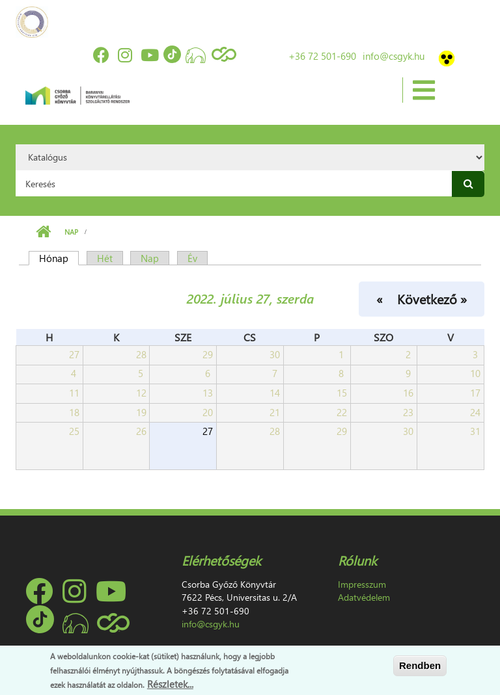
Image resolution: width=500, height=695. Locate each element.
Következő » (432, 298)
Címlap (43, 232)
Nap (71, 232)
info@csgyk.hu (393, 55)
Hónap (59, 258)
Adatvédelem (364, 597)
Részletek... (170, 683)
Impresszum (362, 584)
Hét (105, 258)
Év (192, 258)
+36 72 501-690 (322, 55)
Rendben (420, 665)
